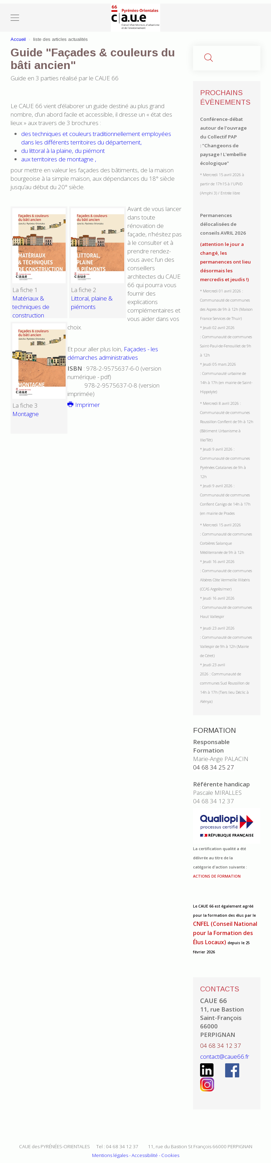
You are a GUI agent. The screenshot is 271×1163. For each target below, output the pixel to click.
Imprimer (83, 405)
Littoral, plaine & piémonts (92, 302)
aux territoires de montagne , (58, 159)
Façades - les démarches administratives (112, 353)
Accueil (18, 39)
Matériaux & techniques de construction (30, 306)
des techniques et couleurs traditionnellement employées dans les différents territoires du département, (96, 138)
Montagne (25, 414)
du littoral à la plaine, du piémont (63, 151)
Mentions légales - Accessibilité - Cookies (135, 1155)
